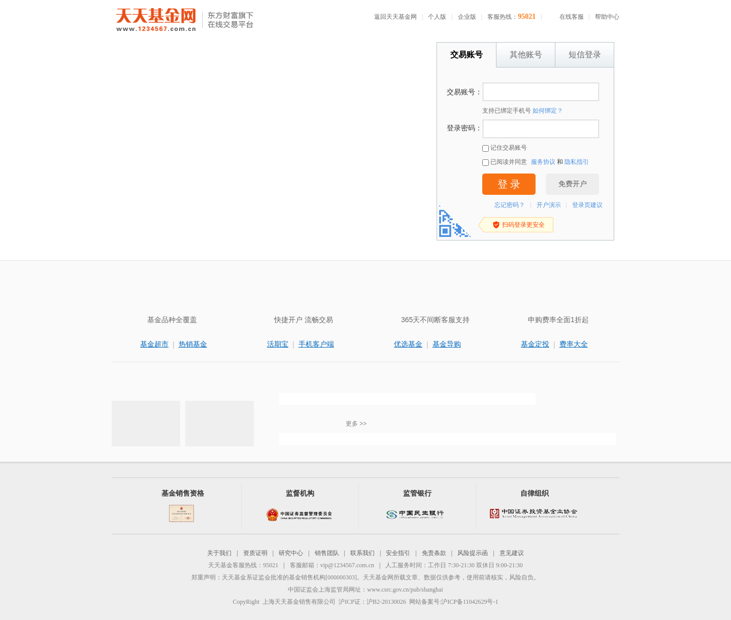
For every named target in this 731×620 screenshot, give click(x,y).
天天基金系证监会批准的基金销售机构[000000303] (289, 577)
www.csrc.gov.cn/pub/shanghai (405, 589)
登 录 (508, 184)
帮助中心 (607, 16)
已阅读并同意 (504, 162)
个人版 (437, 16)
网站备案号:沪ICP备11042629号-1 (454, 601)
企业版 (467, 16)
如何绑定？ (548, 110)
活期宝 (277, 344)
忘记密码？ (509, 205)
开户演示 (549, 205)
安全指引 (398, 553)
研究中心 (291, 553)
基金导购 (447, 344)
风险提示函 (472, 553)
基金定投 (535, 344)
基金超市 (154, 344)
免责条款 (434, 553)
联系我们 (362, 553)
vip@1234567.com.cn (347, 565)
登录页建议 (587, 205)
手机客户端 (316, 344)
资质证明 (255, 553)
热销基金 (193, 344)
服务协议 (543, 161)
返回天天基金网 (395, 16)
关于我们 (219, 553)
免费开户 (572, 184)
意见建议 (512, 553)
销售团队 (327, 553)
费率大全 (573, 344)
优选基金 (408, 344)
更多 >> (356, 423)
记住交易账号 (504, 148)
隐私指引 (576, 161)
